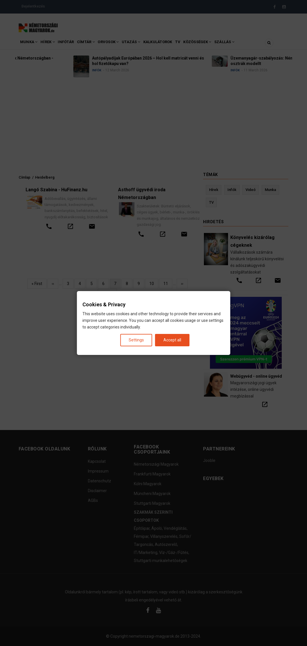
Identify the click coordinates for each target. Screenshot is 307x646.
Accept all (172, 340)
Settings (136, 340)
